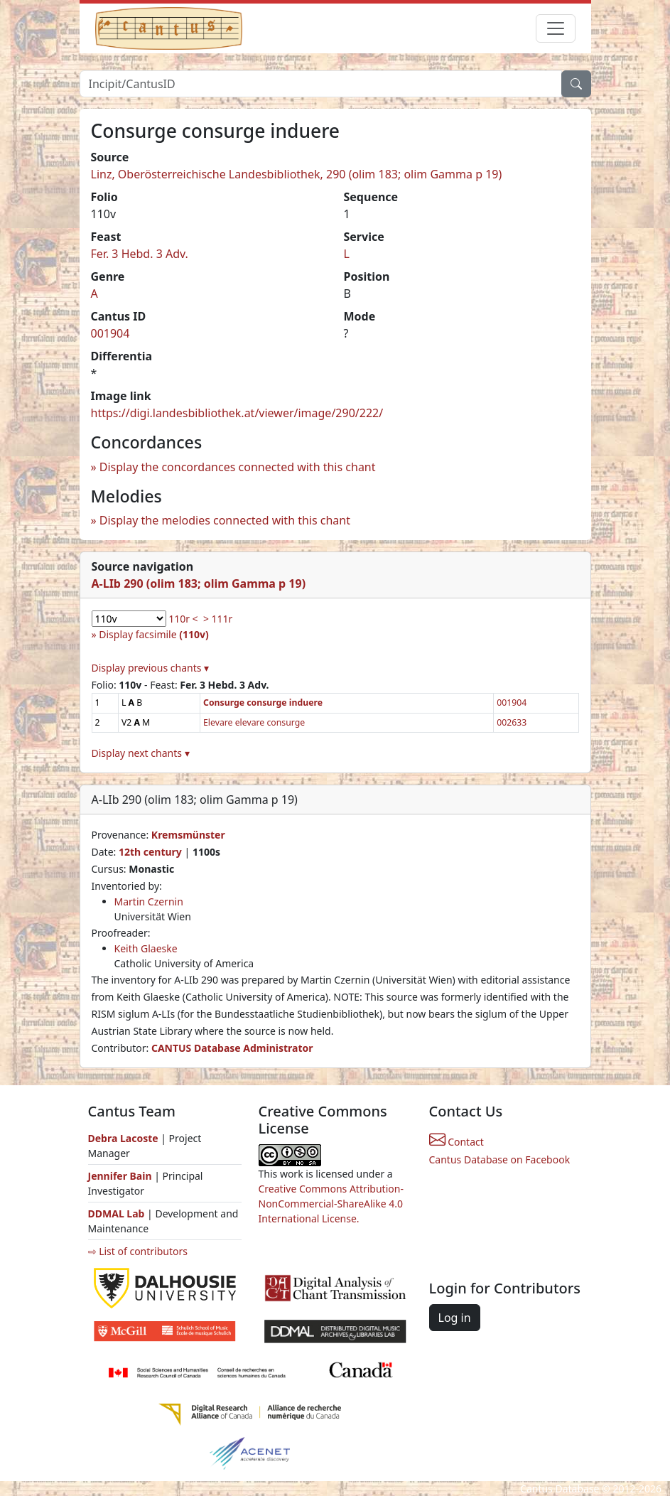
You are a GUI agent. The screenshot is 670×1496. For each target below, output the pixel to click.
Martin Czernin (148, 901)
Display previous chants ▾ (151, 667)
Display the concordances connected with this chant (237, 467)
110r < (183, 618)
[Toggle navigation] (556, 28)
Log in (454, 1317)
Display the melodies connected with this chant (224, 520)
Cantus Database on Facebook (500, 1159)
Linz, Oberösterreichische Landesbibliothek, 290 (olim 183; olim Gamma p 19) (296, 174)
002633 (511, 722)
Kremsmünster (188, 834)
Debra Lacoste (123, 1138)
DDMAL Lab (116, 1213)
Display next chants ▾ (141, 753)
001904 (110, 333)
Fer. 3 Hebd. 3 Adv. (139, 254)
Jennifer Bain (121, 1176)
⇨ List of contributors (138, 1251)
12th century (150, 852)
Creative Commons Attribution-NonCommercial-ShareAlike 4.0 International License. (331, 1203)
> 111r (217, 618)
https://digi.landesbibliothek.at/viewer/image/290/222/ (237, 413)
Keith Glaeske (146, 948)
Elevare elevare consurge (254, 722)
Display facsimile (153, 634)
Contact (456, 1141)
